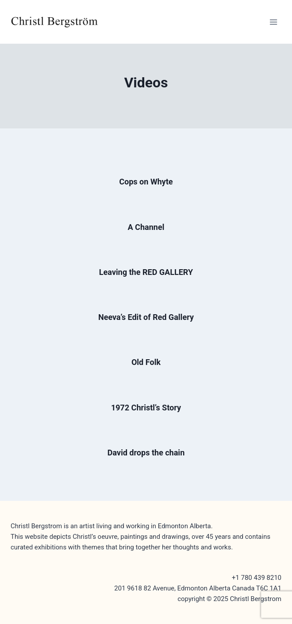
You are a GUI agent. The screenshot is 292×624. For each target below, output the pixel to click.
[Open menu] (273, 22)
